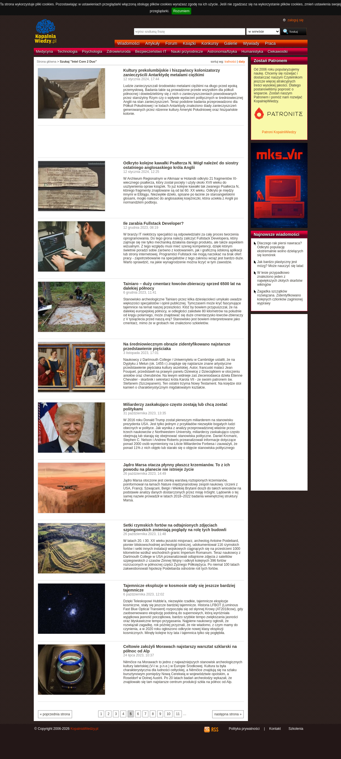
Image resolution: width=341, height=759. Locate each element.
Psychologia (92, 51)
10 (168, 714)
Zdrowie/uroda (118, 51)
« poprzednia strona (55, 714)
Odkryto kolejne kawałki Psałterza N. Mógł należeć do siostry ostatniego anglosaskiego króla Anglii (181, 165)
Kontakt (275, 729)
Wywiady (251, 43)
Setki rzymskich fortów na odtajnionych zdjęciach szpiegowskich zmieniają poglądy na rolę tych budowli (174, 527)
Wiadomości (128, 43)
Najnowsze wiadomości (277, 234)
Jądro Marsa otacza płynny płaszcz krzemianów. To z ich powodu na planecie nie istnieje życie (176, 467)
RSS (214, 729)
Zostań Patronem (270, 60)
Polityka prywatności (244, 729)
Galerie (230, 43)
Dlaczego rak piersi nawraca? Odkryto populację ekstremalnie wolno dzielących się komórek (280, 249)
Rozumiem (181, 11)
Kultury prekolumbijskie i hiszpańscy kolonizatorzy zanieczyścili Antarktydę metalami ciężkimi (171, 72)
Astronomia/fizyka (222, 51)
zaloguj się (295, 20)
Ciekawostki (278, 51)
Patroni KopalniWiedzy (279, 132)
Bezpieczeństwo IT (151, 51)
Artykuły (152, 43)
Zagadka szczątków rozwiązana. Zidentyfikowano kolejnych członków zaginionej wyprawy (280, 297)
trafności (230, 61)
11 (178, 714)
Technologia (67, 51)
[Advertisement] (141, 141)
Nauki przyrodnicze (187, 51)
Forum (171, 43)
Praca (270, 43)
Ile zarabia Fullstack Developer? (153, 223)
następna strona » (227, 714)
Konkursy (209, 43)
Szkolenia (296, 729)
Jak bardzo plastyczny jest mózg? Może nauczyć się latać (280, 264)
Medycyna (44, 51)
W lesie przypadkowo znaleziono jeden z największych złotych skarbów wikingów (279, 279)
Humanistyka (252, 51)
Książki (189, 43)
